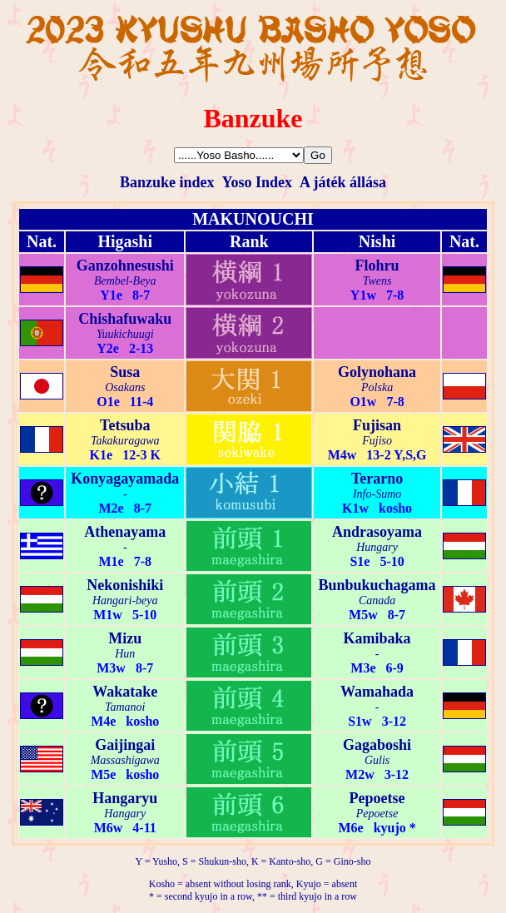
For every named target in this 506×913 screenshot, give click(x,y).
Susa (125, 372)
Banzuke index (167, 182)
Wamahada (377, 691)
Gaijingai (125, 745)
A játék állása (343, 182)
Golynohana (377, 372)
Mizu (124, 638)
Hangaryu (124, 798)
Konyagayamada (125, 478)
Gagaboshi (377, 745)
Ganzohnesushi (125, 265)
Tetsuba (125, 425)
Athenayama (125, 531)
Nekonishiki (125, 585)
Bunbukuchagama (377, 585)
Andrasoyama (377, 531)
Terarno (377, 478)
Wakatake (124, 691)
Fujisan (377, 425)
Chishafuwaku (124, 318)
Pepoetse (377, 798)
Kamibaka (377, 638)
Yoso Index (256, 182)
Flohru (377, 265)
